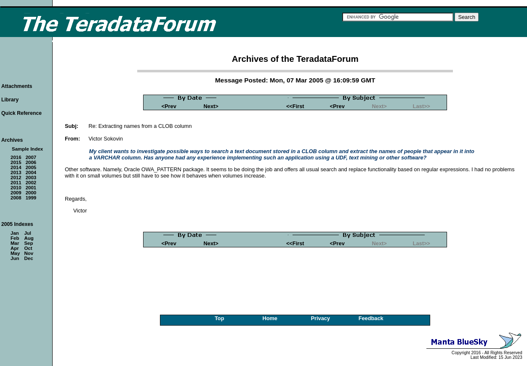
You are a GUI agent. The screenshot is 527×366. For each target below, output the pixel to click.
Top (219, 318)
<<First (295, 106)
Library (10, 100)
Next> (211, 106)
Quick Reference (21, 113)
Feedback (371, 318)
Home (269, 318)
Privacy (320, 318)
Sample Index (27, 148)
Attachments (16, 86)
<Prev (169, 106)
